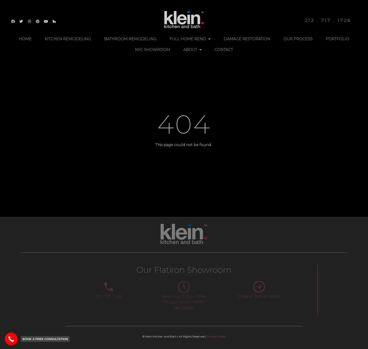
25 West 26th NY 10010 (259, 296)
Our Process (298, 39)
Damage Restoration (247, 39)
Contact (224, 49)
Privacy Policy (216, 336)
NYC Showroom (152, 49)
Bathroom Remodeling (130, 39)
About (192, 49)
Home (25, 39)
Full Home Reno (190, 39)
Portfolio (337, 39)
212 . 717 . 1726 (109, 296)
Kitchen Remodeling (68, 39)
